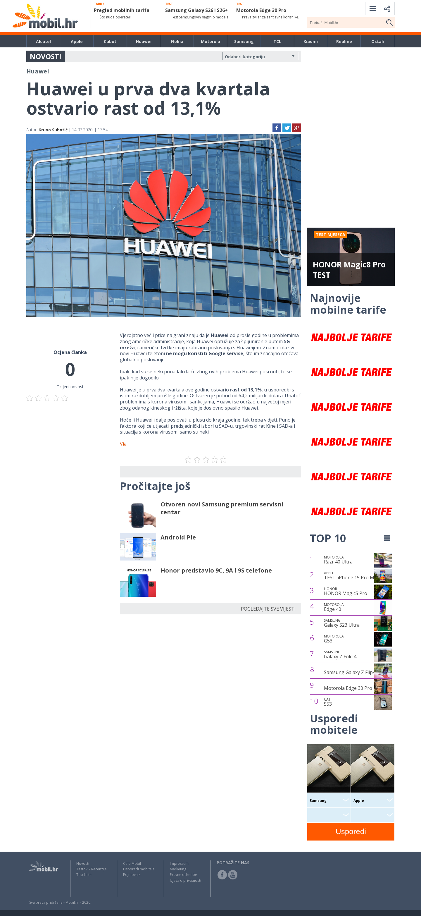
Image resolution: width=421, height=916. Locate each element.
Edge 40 (334, 607)
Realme (344, 41)
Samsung (244, 41)
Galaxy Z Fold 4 (340, 654)
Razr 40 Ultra (338, 560)
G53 (334, 639)
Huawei (143, 41)
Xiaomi (310, 41)
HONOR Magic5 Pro (345, 591)
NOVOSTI (45, 56)
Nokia (177, 41)
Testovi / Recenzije (91, 869)
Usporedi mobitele (139, 869)
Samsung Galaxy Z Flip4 (349, 672)
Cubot (110, 41)
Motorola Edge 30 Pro (348, 688)
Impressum (179, 863)
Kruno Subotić (53, 130)
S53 (328, 702)
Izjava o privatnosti (185, 880)
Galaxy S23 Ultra (342, 623)
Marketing (178, 869)
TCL (277, 41)
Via (123, 444)
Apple (77, 41)
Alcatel (43, 41)
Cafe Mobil (132, 863)
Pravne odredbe (183, 874)
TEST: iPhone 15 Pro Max (351, 575)
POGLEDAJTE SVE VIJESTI (268, 609)
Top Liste (84, 874)
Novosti (82, 863)
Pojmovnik (131, 874)
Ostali (377, 41)
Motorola (210, 41)
